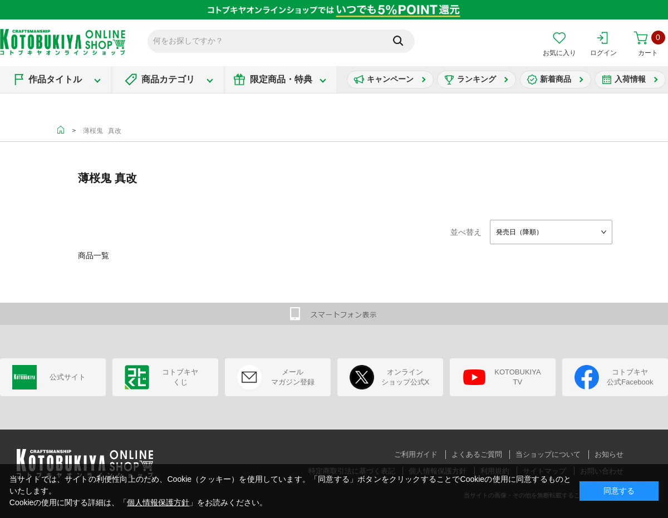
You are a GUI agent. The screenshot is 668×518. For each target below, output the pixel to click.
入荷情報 (630, 79)
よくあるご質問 (476, 454)
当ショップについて (548, 454)
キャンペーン (390, 79)
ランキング (476, 79)
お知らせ (609, 454)
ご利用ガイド (416, 454)
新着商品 (555, 79)
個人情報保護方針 (158, 502)
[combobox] (551, 232)
